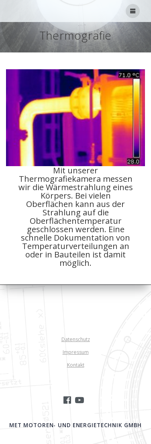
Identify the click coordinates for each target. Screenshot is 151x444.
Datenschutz (75, 339)
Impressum (76, 352)
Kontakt (75, 365)
